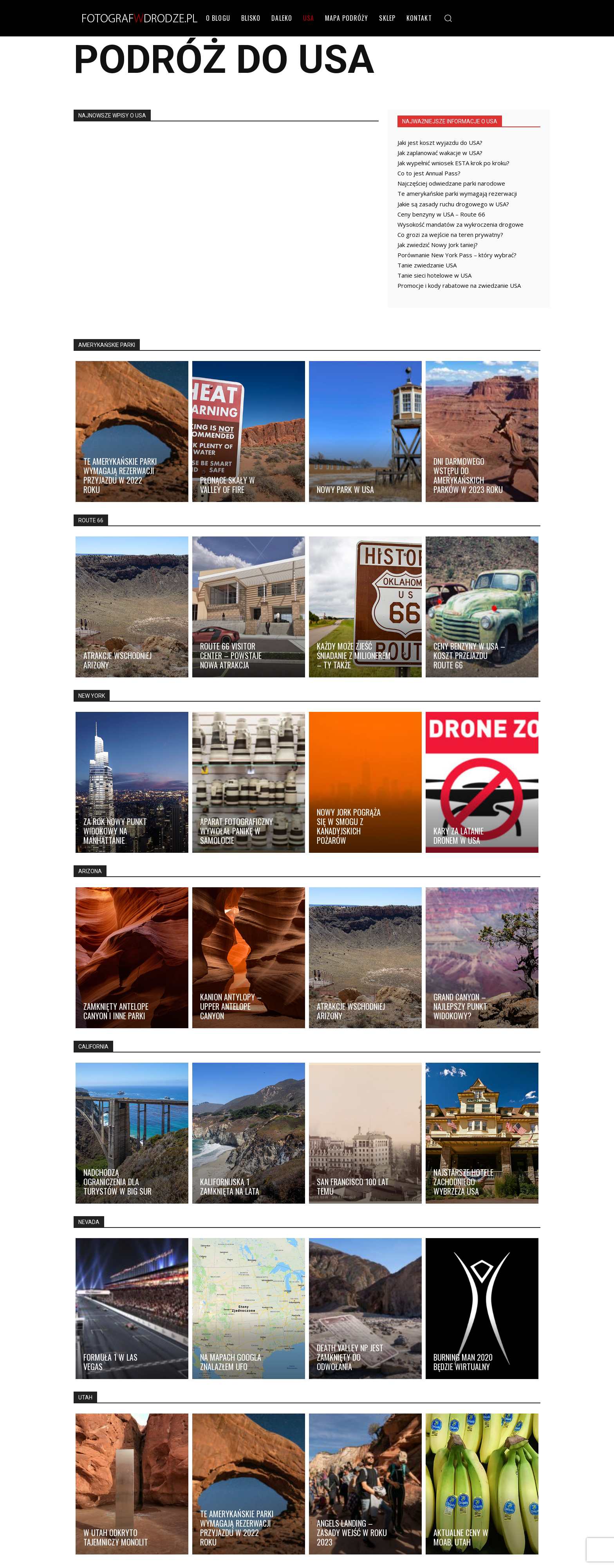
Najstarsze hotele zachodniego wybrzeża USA (463, 1181)
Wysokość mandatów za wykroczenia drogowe (460, 224)
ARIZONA (90, 871)
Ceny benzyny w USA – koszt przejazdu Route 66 (469, 655)
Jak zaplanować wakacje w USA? (439, 153)
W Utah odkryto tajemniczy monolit (115, 1537)
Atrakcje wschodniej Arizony (117, 660)
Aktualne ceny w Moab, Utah (460, 1537)
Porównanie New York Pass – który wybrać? (456, 255)
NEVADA (88, 1222)
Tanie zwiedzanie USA (427, 265)
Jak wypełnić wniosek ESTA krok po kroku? (453, 163)
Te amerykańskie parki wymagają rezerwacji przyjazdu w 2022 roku (120, 475)
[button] (448, 18)
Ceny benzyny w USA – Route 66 (441, 214)
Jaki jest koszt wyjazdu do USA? (439, 142)
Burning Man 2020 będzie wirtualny (463, 1361)
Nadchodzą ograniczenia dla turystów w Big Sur (117, 1181)
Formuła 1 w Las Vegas (110, 1361)
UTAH (85, 1397)
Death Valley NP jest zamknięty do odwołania (350, 1357)
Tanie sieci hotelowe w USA (434, 275)
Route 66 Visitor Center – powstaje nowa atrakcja (231, 655)
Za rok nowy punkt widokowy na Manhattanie (115, 831)
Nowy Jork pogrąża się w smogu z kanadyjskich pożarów (349, 826)
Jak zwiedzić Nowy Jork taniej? (437, 245)
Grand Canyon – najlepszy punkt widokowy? (460, 1006)
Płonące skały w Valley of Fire (227, 484)
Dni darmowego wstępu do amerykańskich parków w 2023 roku (468, 475)
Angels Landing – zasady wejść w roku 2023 (352, 1532)
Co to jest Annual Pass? (428, 173)
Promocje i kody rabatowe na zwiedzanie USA (459, 285)
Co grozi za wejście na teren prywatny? (450, 234)
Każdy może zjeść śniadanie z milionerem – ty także (354, 655)
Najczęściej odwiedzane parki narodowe (451, 183)
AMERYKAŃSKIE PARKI (106, 345)
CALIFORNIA (93, 1046)
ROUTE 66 (90, 520)
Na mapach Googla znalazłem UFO (230, 1361)
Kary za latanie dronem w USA (458, 835)
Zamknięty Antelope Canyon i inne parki (115, 1011)
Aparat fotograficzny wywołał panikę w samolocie (236, 831)
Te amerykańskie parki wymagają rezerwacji (457, 193)
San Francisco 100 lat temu (353, 1186)
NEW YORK (91, 696)
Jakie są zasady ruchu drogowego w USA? (453, 204)
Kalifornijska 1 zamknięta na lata (229, 1186)
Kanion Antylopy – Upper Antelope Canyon (231, 1006)
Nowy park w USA (345, 489)
